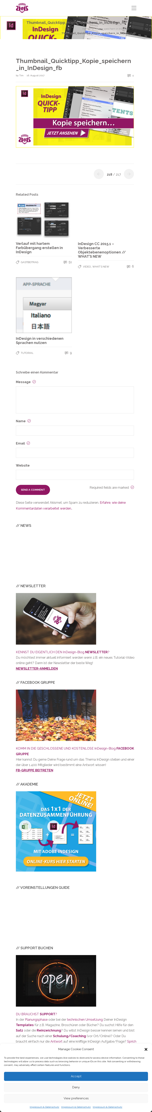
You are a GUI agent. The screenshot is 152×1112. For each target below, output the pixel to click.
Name (23, 421)
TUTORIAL (27, 352)
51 (68, 262)
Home (86, 28)
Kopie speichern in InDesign (113, 28)
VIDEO (87, 266)
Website (23, 465)
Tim (21, 75)
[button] (146, 1049)
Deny (76, 1087)
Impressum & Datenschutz (44, 1107)
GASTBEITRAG (29, 262)
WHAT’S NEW (100, 266)
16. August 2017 (35, 75)
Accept (76, 1076)
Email (23, 443)
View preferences (76, 1098)
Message (26, 382)
